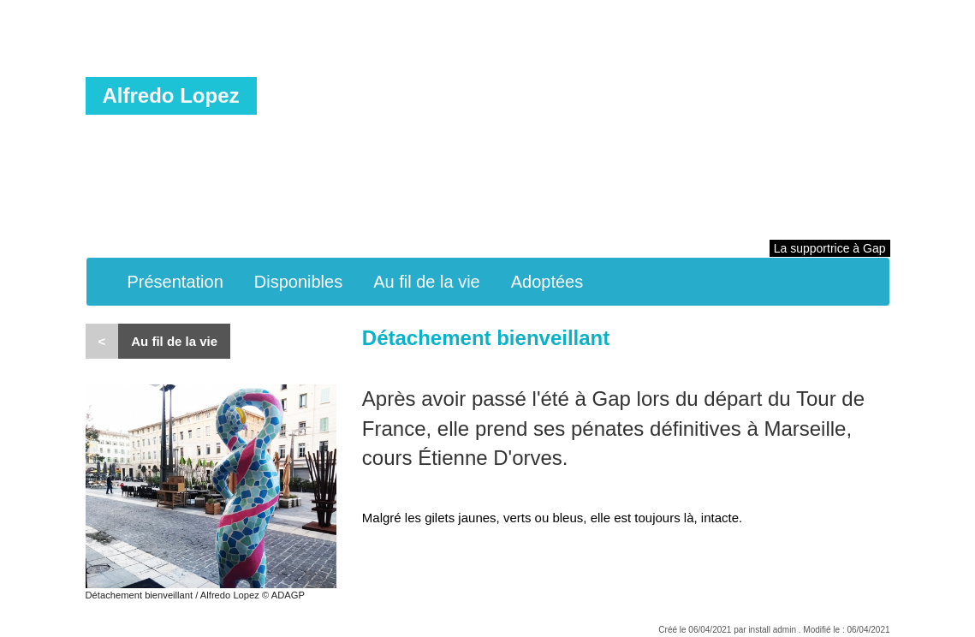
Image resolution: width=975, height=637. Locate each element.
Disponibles (298, 281)
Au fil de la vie (426, 281)
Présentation (175, 281)
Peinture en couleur (349, 98)
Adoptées (547, 281)
